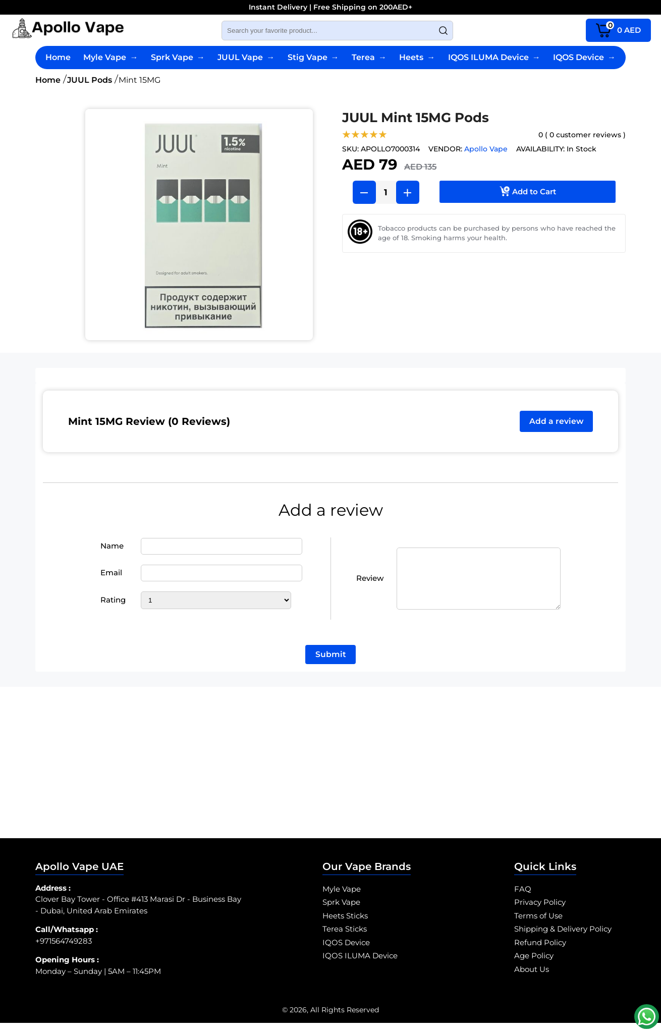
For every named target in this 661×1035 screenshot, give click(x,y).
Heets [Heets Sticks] (417, 57)
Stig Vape (313, 57)
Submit (330, 666)
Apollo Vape (486, 148)
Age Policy (534, 967)
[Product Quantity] (386, 192)
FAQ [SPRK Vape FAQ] (522, 901)
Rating (113, 606)
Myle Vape (110, 57)
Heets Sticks (345, 928)
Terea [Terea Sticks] (369, 57)
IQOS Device (584, 57)
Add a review (555, 421)
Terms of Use (538, 928)
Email (111, 578)
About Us (531, 981)
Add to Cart (528, 189)
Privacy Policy (540, 914)
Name (112, 552)
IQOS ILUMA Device (494, 57)
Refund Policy (540, 954)
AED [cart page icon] (618, 29)
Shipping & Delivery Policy (563, 941)
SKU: (350, 148)
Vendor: (445, 148)
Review (369, 584)
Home (58, 57)
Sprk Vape (178, 57)
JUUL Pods (89, 80)
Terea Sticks (344, 941)
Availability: (540, 148)
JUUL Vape (245, 57)
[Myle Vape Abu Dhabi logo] (68, 30)
